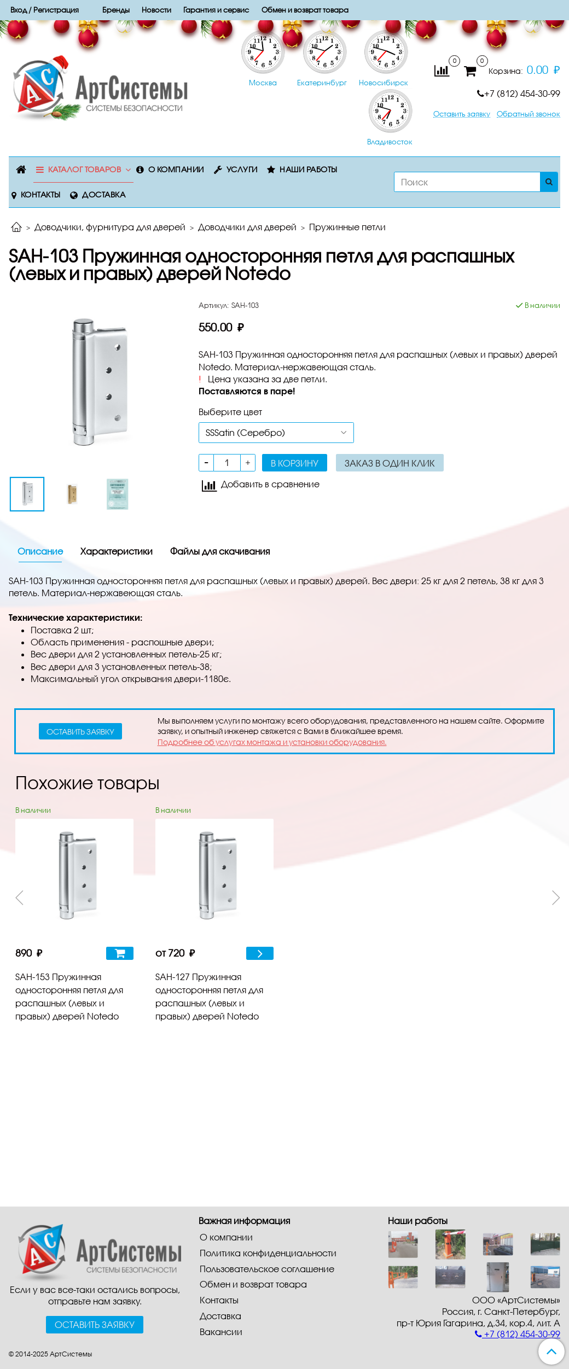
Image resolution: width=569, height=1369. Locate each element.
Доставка (103, 194)
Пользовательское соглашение (267, 1268)
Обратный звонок (528, 114)
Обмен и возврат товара (253, 1284)
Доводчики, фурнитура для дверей (109, 227)
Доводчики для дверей (247, 227)
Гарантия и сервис (216, 9)
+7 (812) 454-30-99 (518, 93)
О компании (176, 169)
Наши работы (309, 169)
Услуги (242, 169)
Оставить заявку (461, 114)
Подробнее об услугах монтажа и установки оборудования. (272, 742)
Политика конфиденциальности (268, 1253)
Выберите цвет (230, 411)
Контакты (41, 194)
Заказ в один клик (390, 463)
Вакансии (221, 1331)
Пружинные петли (347, 227)
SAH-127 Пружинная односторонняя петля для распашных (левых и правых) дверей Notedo (209, 996)
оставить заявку (80, 731)
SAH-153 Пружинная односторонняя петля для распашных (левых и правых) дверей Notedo (69, 996)
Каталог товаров (84, 169)
